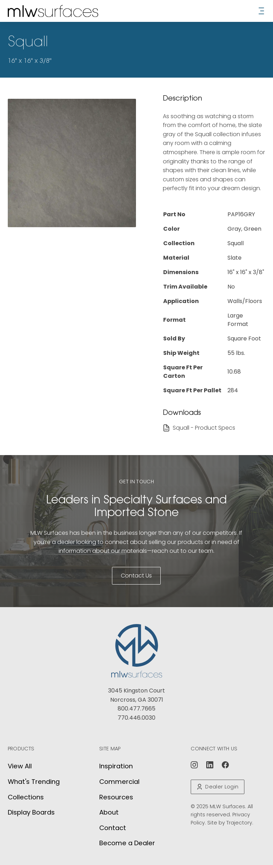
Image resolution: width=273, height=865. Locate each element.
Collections (26, 797)
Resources (116, 797)
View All (20, 766)
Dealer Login (217, 786)
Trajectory (239, 822)
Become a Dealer (127, 843)
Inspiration (116, 766)
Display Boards (31, 812)
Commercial (119, 781)
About (109, 812)
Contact (112, 827)
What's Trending (34, 781)
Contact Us (136, 575)
